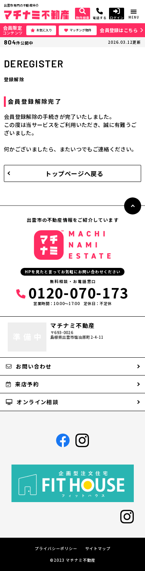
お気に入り (41, 30)
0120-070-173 (72, 292)
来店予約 (22, 384)
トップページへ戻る (74, 173)
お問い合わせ (29, 366)
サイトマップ (98, 548)
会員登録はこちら (119, 30)
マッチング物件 (77, 30)
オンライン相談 (32, 402)
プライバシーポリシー (56, 548)
